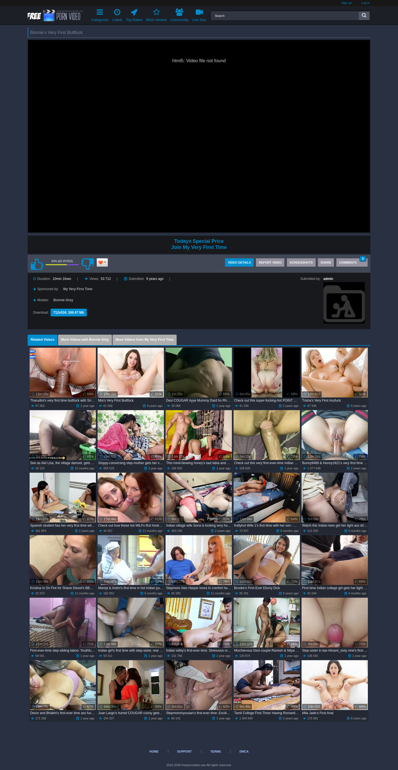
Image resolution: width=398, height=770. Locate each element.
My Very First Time (78, 289)
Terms (215, 751)
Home (154, 751)
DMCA (243, 751)
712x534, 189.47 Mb (68, 312)
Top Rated (134, 14)
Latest (117, 14)
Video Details (239, 262)
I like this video (36, 264)
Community (179, 14)
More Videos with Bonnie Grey (85, 340)
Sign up (346, 2)
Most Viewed (156, 14)
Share (326, 262)
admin (328, 279)
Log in (366, 2)
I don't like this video (87, 264)
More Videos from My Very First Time (145, 340)
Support (184, 751)
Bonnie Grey (63, 300)
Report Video (270, 262)
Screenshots (301, 262)
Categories (100, 14)
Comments (352, 261)
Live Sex (199, 14)
